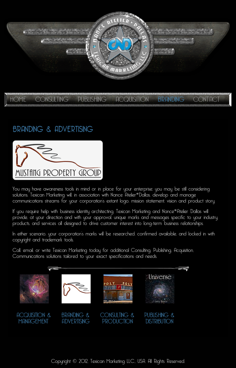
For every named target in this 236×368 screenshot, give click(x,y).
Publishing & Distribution (159, 319)
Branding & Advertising (75, 319)
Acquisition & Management (33, 319)
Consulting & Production (117, 319)
